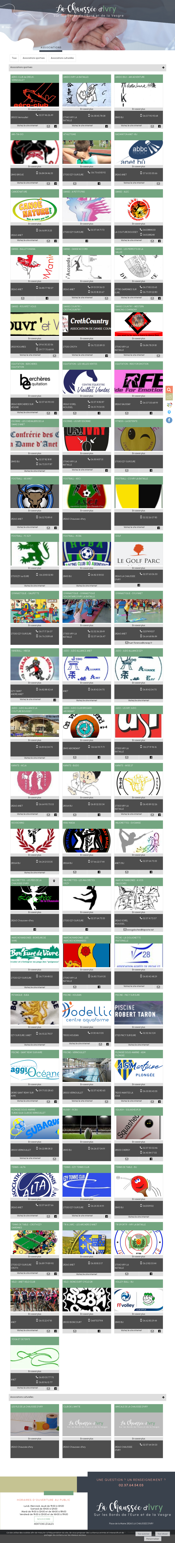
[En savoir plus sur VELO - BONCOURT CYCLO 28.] (87, 1314)
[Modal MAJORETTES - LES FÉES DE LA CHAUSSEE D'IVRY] (34, 909)
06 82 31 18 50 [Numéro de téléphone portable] (97, 575)
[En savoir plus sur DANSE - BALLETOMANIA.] (34, 281)
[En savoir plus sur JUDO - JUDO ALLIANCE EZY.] (138, 683)
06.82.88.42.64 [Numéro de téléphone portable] (46, 689)
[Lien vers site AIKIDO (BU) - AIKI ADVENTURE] (138, 105)
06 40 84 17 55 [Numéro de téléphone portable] (150, 1152)
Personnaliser (152, 1539)
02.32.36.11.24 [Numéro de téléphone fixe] (149, 1033)
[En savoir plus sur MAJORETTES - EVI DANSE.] (138, 855)
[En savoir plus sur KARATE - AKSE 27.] (138, 797)
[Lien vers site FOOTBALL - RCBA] (87, 565)
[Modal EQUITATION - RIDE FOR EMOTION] (138, 392)
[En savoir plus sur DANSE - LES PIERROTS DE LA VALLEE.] (138, 281)
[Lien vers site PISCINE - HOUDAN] (87, 1023)
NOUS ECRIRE (43, 1519)
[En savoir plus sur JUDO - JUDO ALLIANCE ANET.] (87, 683)
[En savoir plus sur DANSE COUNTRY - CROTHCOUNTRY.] (87, 338)
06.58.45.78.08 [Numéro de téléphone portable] (98, 116)
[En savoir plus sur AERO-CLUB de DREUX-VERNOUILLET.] (34, 109)
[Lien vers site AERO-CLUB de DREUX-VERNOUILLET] (34, 105)
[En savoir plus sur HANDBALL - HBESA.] (34, 683)
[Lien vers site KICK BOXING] (34, 851)
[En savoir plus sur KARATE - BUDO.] (87, 797)
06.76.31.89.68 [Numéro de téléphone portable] (46, 636)
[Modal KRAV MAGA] (87, 851)
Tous (14, 58)
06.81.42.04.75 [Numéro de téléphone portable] (98, 689)
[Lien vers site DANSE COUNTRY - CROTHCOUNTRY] (87, 335)
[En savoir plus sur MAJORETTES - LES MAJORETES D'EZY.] (87, 912)
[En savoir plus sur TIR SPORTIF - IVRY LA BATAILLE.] (138, 1256)
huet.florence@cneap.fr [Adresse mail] (140, 643)
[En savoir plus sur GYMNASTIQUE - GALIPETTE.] (34, 625)
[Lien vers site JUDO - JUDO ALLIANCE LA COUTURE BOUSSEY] (34, 737)
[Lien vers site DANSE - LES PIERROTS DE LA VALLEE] (138, 278)
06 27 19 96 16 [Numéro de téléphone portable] (150, 747)
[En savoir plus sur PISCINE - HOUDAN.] (87, 1027)
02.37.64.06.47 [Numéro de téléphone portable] (98, 636)
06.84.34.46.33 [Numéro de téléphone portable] (46, 173)
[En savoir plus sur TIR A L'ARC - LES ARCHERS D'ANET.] (87, 1256)
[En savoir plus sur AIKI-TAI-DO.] (34, 166)
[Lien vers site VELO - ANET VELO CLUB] (34, 1310)
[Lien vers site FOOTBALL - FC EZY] (34, 565)
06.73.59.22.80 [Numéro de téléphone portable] (150, 292)
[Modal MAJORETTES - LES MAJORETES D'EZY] (87, 909)
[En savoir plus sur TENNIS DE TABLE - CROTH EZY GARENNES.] (34, 1256)
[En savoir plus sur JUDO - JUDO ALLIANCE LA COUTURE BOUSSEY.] (34, 740)
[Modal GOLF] (138, 565)
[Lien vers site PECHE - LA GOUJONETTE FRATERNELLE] (138, 966)
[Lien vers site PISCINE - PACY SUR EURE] (138, 1023)
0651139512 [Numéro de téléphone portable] (148, 1206)
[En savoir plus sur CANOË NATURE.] (34, 224)
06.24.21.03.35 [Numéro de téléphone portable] (46, 862)
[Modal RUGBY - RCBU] (87, 1138)
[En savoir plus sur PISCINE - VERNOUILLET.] (87, 1084)
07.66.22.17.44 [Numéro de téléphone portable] (97, 862)
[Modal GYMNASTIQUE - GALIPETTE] (34, 622)
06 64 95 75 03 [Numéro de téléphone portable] (46, 804)
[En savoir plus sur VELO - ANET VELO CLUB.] (34, 1314)
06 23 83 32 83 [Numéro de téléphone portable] (46, 575)
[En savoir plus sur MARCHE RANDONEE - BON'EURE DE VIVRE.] (34, 969)
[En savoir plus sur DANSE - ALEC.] (138, 224)
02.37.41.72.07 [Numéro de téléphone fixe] (150, 918)
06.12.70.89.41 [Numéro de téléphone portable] (45, 517)
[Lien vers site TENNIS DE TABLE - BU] (138, 1196)
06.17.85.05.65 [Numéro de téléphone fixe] (150, 287)
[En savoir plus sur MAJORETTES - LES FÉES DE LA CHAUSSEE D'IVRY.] (34, 912)
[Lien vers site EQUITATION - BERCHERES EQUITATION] (34, 392)
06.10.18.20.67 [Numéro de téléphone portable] (97, 292)
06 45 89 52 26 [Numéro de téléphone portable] (150, 804)
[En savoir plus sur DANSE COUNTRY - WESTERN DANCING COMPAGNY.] (138, 338)
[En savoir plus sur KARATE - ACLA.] (34, 797)
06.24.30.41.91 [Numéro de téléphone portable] (97, 1206)
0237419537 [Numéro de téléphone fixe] (149, 631)
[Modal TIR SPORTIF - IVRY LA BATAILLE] (138, 1253)
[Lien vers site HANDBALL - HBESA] (34, 679)
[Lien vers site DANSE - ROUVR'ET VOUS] (34, 335)
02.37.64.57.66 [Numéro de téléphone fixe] (46, 1205)
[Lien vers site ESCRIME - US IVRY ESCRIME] (87, 450)
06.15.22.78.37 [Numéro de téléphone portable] (46, 1034)
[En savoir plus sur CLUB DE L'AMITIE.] (87, 1438)
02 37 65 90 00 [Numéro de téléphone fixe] (46, 402)
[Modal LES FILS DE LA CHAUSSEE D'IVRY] (34, 1435)
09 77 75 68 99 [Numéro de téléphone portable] (46, 349)
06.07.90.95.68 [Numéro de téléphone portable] (150, 116)
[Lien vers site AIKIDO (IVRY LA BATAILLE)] (87, 105)
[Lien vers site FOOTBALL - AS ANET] (34, 507)
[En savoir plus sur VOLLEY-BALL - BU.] (138, 1314)
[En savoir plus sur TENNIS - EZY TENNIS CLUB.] (87, 1199)
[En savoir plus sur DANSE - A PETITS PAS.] (87, 224)
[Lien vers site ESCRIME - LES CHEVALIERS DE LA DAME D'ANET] (34, 450)
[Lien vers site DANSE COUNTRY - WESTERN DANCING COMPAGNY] (138, 335)
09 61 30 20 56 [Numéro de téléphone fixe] (46, 344)
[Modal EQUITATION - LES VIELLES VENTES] (87, 392)
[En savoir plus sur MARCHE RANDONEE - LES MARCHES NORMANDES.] (87, 969)
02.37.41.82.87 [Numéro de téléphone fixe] (97, 402)
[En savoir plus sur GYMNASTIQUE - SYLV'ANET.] (138, 625)
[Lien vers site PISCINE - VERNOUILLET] (87, 1081)
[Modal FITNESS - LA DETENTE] (138, 450)
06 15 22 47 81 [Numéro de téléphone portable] (45, 1320)
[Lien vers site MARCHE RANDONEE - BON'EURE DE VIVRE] (34, 966)
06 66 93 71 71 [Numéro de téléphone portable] (98, 747)
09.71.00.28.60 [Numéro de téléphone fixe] (46, 1090)
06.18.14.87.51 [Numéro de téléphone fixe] (97, 459)
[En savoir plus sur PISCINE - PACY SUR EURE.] (138, 1027)
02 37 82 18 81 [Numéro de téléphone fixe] (45, 459)
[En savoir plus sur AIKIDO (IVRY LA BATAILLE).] (87, 109)
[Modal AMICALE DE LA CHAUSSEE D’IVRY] (138, 1435)
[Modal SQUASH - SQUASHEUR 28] (138, 1138)
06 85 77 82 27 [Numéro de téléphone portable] (46, 288)
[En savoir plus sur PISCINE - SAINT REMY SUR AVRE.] (34, 1084)
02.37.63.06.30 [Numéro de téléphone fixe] (150, 574)
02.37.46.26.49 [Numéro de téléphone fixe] (46, 115)
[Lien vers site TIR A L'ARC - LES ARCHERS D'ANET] (87, 1253)
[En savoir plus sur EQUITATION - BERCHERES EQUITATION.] (34, 396)
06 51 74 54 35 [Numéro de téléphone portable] (97, 407)
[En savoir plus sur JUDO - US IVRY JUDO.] (138, 740)
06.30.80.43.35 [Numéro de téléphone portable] (150, 1091)
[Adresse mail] (48, 126)
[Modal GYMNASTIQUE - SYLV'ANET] (138, 622)
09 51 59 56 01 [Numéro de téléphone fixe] (97, 287)
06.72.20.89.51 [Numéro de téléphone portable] (98, 345)
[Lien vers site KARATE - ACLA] (34, 794)
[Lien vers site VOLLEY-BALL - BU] (138, 1310)
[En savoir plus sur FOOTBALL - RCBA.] (87, 568)
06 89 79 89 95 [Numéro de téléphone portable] (46, 1263)
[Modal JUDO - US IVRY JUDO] (138, 737)
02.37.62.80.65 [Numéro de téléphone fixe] (98, 1090)
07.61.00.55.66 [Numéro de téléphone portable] (150, 173)
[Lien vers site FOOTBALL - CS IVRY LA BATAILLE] (138, 507)
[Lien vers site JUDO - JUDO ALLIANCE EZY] (138, 679)
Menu (8, 27)
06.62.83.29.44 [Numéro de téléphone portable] (150, 1320)
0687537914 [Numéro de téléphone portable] (97, 1320)
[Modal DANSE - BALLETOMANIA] (34, 278)
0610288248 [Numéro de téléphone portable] (149, 235)
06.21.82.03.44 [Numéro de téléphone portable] (149, 1263)
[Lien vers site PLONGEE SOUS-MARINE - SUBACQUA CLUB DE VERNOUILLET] (34, 1138)
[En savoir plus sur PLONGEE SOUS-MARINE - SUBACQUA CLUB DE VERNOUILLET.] (34, 1142)
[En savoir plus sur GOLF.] (138, 568)
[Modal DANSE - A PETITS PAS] (87, 220)
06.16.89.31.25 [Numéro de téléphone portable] (45, 230)
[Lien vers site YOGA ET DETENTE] (34, 1368)
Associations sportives (34, 58)
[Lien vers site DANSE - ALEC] (138, 220)
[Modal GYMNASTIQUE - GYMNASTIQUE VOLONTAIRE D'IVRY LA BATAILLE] (87, 622)
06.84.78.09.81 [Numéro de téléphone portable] (150, 345)
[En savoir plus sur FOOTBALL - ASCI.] (87, 510)
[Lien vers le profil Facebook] (55, 126)
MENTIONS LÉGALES (44, 1524)
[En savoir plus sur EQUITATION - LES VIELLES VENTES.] (87, 396)
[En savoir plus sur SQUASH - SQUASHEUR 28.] (138, 1142)
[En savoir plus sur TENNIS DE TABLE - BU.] (138, 1199)
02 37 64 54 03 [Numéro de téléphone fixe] (150, 1444)
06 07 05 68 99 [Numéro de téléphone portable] (150, 402)
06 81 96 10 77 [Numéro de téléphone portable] (45, 1382)
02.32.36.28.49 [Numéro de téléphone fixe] (98, 631)
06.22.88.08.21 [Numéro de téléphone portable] (45, 1148)
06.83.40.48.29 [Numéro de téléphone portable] (150, 976)
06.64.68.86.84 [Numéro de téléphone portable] (150, 636)
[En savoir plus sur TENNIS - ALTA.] (34, 1199)
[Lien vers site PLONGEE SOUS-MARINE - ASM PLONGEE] (138, 1081)
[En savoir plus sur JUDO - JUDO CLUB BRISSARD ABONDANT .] (87, 740)
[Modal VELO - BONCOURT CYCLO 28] (87, 1310)
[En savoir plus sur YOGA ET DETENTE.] (34, 1371)
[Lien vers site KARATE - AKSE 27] (138, 794)
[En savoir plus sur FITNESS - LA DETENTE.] (138, 453)
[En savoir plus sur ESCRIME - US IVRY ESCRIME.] (87, 453)
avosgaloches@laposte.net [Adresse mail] (140, 929)
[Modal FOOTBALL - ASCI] (87, 507)
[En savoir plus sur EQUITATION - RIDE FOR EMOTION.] (138, 396)
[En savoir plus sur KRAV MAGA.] (87, 855)
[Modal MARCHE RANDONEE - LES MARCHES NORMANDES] (87, 966)
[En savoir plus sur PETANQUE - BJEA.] (34, 1027)
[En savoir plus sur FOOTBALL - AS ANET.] (34, 510)
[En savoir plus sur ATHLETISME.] (87, 166)
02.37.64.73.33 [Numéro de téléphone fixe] (150, 861)
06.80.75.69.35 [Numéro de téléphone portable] (98, 976)
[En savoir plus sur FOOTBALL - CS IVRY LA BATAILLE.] (138, 510)
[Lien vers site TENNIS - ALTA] (34, 1196)
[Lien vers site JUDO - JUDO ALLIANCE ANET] (87, 679)
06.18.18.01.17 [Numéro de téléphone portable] (97, 1263)
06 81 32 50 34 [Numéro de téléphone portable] (97, 804)
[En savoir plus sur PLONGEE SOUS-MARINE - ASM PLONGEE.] (138, 1084)
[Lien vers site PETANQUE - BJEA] (34, 1023)
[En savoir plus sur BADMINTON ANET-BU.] (138, 166)
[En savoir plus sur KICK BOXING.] (34, 855)
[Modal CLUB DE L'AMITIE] (87, 1435)
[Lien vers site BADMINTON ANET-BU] (138, 163)
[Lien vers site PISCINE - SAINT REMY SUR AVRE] (34, 1081)
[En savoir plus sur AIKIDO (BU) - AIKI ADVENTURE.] (138, 109)
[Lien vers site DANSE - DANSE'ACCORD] (87, 278)
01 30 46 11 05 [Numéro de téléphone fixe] (97, 1033)
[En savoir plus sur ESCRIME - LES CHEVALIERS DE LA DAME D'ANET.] (34, 453)
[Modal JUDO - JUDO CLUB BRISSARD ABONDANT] (87, 737)
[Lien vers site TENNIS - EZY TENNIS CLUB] (87, 1196)
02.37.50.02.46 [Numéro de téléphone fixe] (150, 1148)
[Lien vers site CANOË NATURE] (34, 220)
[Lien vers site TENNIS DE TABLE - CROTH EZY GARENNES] (34, 1253)
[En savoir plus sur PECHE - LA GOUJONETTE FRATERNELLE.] (138, 969)
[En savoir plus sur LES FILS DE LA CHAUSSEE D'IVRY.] (34, 1438)
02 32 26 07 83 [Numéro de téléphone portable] (150, 517)
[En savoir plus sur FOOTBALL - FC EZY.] (34, 568)
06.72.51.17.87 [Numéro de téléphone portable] (45, 464)
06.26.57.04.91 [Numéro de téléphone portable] (98, 1148)
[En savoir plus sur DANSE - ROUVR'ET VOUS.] (34, 338)
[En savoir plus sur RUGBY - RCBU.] (87, 1142)
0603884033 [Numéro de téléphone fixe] (149, 230)
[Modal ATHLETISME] (87, 163)
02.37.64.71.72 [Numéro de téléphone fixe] (97, 230)
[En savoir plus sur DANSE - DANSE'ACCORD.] (87, 281)
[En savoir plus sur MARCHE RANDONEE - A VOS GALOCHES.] (138, 912)
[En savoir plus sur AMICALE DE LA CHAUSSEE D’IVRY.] (138, 1438)
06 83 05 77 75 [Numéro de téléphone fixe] (46, 1377)
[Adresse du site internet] (27, 126)
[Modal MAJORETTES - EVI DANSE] (138, 851)
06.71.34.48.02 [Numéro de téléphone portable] (46, 976)
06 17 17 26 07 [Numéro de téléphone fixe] (45, 631)
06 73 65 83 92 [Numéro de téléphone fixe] (98, 172)
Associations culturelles (62, 58)
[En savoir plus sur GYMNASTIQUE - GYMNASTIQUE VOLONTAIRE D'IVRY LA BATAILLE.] (87, 625)
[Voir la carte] (54, 882)
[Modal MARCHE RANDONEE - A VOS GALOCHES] (138, 909)
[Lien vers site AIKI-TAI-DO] (34, 163)
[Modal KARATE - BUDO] (87, 794)
